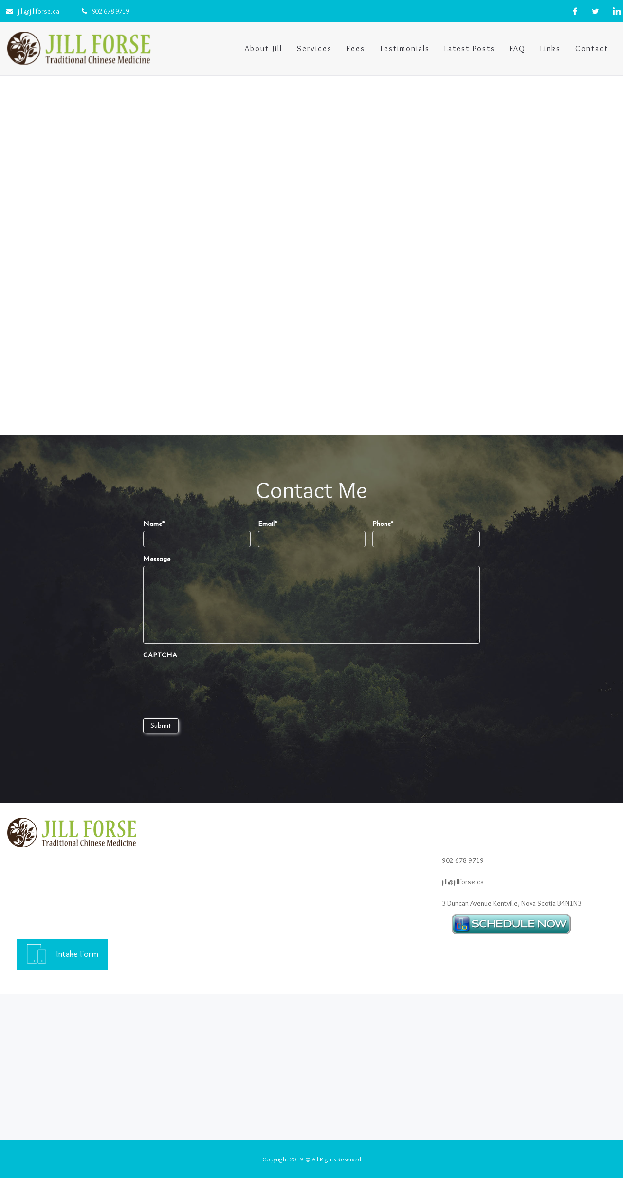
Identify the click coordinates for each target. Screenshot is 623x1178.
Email (267, 524)
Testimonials (405, 48)
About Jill (263, 48)
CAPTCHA (160, 655)
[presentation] (217, 681)
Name (154, 524)
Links (550, 48)
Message (156, 559)
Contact (591, 48)
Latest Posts (469, 48)
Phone (382, 524)
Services (314, 48)
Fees (356, 48)
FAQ (518, 48)
